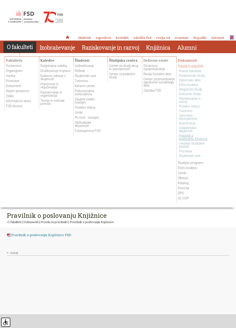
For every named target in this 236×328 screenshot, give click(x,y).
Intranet (217, 38)
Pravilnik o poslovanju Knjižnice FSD (41, 235)
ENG (230, 37)
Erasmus (182, 38)
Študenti (84, 38)
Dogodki (199, 38)
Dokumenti (31, 222)
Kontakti (122, 38)
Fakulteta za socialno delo (35, 17)
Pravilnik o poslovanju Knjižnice (92, 222)
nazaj (14, 252)
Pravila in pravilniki (54, 222)
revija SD (163, 38)
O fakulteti (14, 222)
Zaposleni (103, 38)
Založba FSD (142, 38)
